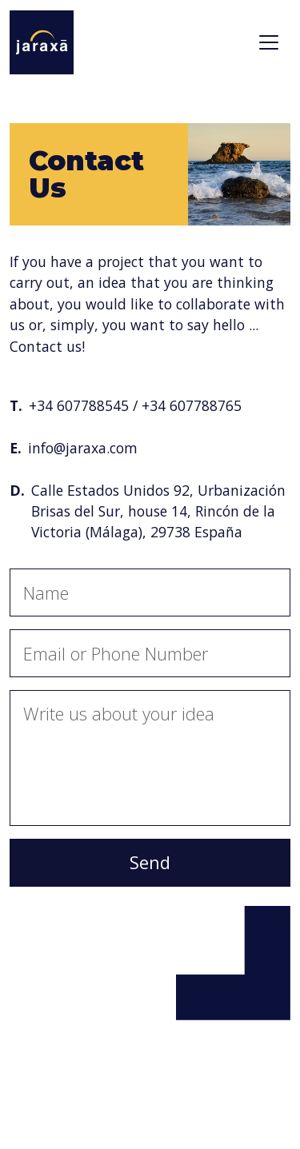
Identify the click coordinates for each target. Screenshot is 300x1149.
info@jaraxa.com (83, 447)
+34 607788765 (192, 405)
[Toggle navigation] (268, 42)
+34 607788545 (79, 405)
